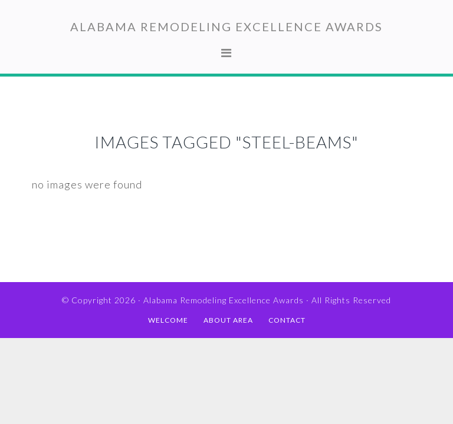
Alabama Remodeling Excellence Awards (226, 26)
